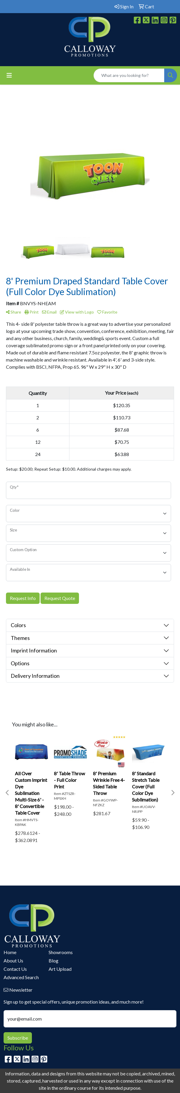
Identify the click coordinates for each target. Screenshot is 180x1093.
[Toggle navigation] (9, 75)
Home (10, 952)
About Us (13, 960)
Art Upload (60, 969)
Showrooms (61, 952)
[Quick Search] (129, 75)
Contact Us (15, 969)
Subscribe (17, 1038)
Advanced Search (21, 977)
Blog (53, 960)
